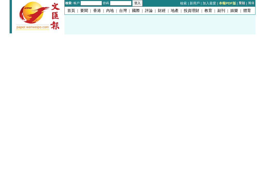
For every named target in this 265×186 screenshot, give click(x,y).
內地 (110, 11)
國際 (136, 11)
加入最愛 (209, 3)
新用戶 (195, 3)
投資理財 (191, 11)
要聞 (84, 11)
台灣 (123, 11)
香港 (97, 11)
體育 (247, 11)
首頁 (71, 11)
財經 (162, 11)
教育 (208, 11)
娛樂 (234, 11)
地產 (175, 11)
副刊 (221, 11)
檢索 (183, 3)
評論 (149, 11)
